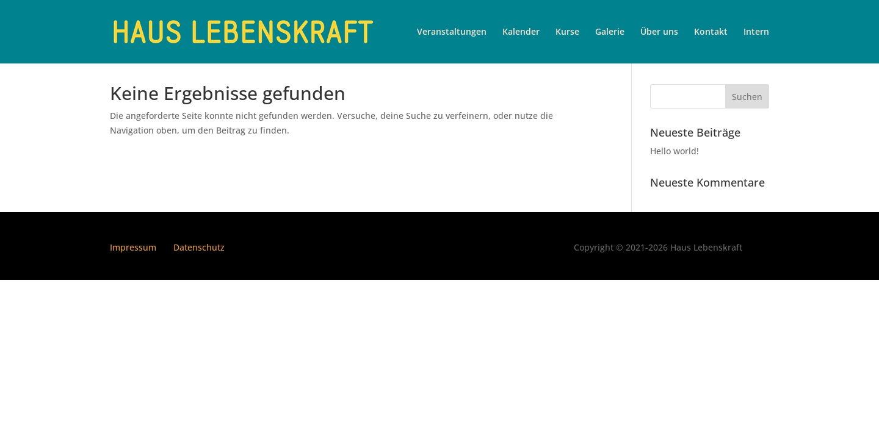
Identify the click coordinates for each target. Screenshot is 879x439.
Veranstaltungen (452, 32)
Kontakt (711, 32)
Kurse (567, 32)
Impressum (133, 247)
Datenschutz (199, 247)
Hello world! (674, 151)
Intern (756, 32)
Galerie (609, 32)
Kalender (521, 32)
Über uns (659, 32)
